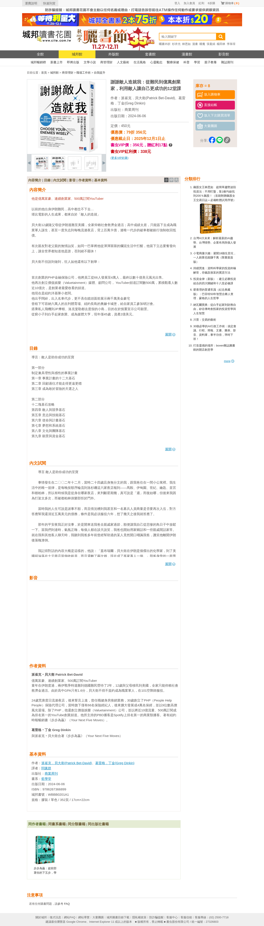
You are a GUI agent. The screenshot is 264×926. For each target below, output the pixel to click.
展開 (170, 334)
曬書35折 (165, 43)
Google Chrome (76, 921)
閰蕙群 (46, 768)
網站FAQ (69, 917)
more (229, 361)
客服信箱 (186, 917)
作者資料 (85, 180)
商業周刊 (132, 109)
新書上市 (56, 62)
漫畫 (195, 43)
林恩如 (186, 43)
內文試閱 (59, 180)
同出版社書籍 (98, 824)
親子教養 (210, 62)
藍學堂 (46, 779)
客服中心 (172, 917)
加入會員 (189, 3)
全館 (40, 54)
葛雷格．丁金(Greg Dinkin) (114, 763)
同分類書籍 (76, 824)
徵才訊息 (55, 917)
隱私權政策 (139, 917)
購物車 (232, 3)
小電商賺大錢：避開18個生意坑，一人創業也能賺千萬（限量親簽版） (214, 257)
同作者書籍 (37, 824)
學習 (197, 62)
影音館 (223, 54)
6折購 (211, 3)
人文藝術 (123, 62)
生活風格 (140, 62)
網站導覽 (84, 917)
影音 (72, 180)
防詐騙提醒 (156, 917)
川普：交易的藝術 (204, 319)
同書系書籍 (57, 824)
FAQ (67, 903)
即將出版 (73, 62)
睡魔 (202, 43)
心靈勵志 (156, 62)
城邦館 (77, 54)
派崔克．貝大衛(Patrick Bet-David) (148, 98)
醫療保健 (173, 62)
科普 (186, 62)
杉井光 (176, 43)
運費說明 (31, 3)
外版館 (113, 54)
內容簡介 (34, 180)
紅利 (201, 3)
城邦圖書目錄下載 (118, 917)
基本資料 (100, 180)
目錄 (47, 180)
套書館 (150, 54)
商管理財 (106, 62)
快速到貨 (49, 3)
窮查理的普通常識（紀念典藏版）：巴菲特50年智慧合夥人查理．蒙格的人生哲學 (213, 294)
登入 (177, 3)
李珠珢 (231, 43)
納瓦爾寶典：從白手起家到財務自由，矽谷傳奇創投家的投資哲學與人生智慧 (214, 309)
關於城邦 (41, 917)
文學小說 (90, 62)
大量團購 (98, 917)
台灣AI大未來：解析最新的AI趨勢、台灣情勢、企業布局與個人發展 (214, 242)
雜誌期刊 (227, 62)
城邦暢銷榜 (38, 62)
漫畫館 (187, 54)
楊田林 (221, 43)
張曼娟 (211, 43)
